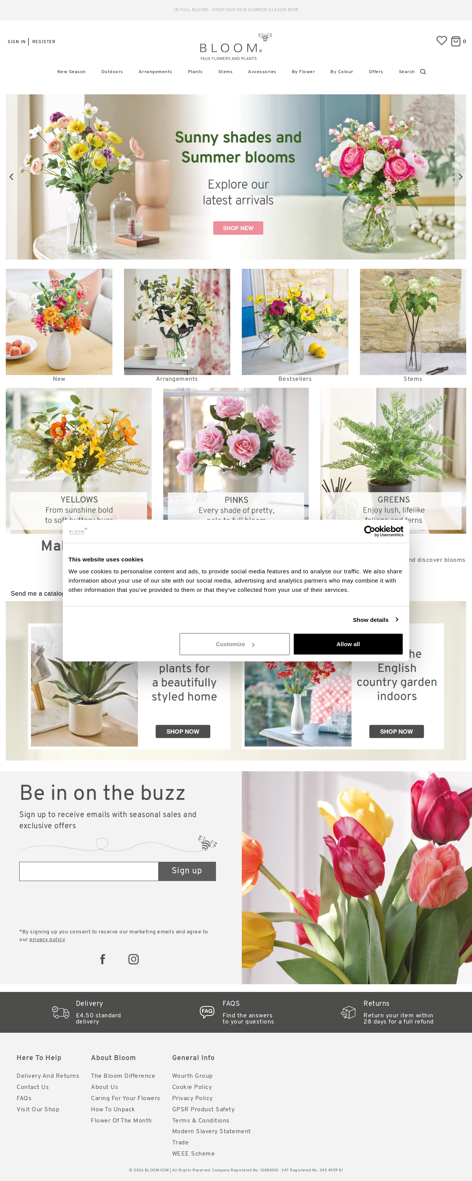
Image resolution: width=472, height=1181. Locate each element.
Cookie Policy (192, 1087)
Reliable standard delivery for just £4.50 (236, 10)
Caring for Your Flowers (126, 1099)
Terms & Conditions (201, 1121)
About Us (104, 1087)
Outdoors (112, 72)
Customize (235, 644)
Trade (180, 1143)
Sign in (17, 42)
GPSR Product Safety (203, 1110)
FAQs (24, 1099)
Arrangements (155, 72)
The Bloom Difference (123, 1076)
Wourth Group (192, 1076)
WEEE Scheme (193, 1154)
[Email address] (89, 871)
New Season (71, 72)
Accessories (262, 72)
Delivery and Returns (48, 1076)
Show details (371, 619)
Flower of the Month (121, 1121)
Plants (195, 72)
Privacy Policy (192, 1099)
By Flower (303, 72)
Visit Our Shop (38, 1110)
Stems (225, 72)
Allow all (348, 644)
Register (43, 42)
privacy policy (47, 940)
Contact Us (33, 1087)
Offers (376, 72)
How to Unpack (113, 1110)
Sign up (187, 871)
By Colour (341, 72)
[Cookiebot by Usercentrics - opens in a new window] (369, 531)
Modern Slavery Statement (211, 1132)
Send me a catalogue (42, 593)
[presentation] (11, 177)
